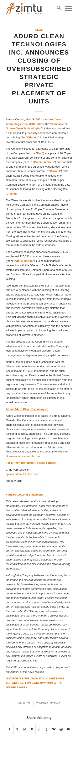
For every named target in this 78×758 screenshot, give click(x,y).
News (39, 29)
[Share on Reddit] (60, 729)
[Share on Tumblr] (46, 729)
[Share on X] (17, 729)
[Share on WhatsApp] (24, 729)
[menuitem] (57, 8)
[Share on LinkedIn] (39, 729)
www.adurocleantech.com (24, 456)
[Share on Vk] (53, 729)
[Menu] (66, 8)
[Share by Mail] (68, 729)
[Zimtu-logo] (32, 8)
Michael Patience (49, 703)
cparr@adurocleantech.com (22, 474)
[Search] (57, 8)
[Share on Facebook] (9, 729)
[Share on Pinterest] (31, 729)
